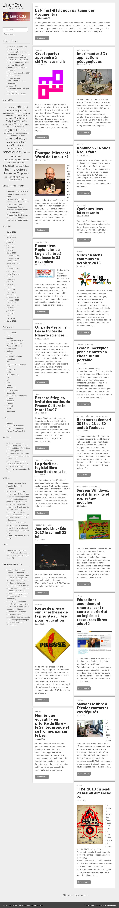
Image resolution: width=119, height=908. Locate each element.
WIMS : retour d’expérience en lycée (18, 194)
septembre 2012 (13, 305)
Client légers (12, 348)
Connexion (11, 423)
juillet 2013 (11, 279)
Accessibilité (12, 333)
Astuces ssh (11, 86)
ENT (8, 367)
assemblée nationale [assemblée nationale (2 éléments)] (11, 113)
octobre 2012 (12, 303)
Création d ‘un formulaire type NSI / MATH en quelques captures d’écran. (18, 49)
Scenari (10, 406)
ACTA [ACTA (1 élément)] (7, 107)
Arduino (10, 338)
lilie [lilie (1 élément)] (24, 127)
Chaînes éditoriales (14, 346)
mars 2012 (11, 318)
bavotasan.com (109, 905)
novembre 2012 (13, 300)
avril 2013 (11, 287)
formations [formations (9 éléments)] (20, 121)
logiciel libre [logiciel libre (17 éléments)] (13, 130)
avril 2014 (11, 266)
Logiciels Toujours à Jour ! (17, 60)
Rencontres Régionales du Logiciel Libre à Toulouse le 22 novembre (48, 253)
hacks (9, 372)
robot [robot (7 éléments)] (21, 148)
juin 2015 (10, 248)
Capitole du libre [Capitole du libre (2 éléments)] (12, 115)
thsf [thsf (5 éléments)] (26, 170)
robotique (10, 401)
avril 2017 (11, 245)
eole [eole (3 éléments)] (25, 118)
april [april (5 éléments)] (11, 107)
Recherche (11, 393)
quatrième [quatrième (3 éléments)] (13, 148)
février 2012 (11, 321)
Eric (8, 199)
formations (11, 369)
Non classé (11, 388)
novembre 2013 (13, 269)
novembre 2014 (13, 258)
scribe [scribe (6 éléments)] (21, 162)
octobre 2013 (12, 271)
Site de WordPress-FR (16, 431)
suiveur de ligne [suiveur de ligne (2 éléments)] (22, 166)
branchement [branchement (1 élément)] (25, 113)
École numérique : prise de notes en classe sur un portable (92, 354)
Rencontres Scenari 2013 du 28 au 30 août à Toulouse (94, 423)
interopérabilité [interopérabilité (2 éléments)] (23, 124)
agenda (9, 335)
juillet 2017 (11, 242)
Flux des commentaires (16, 428)
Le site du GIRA (13, 523)
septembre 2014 (13, 263)
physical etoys (12, 390)
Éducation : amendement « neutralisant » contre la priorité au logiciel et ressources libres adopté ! (92, 611)
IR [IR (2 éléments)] (11, 127)
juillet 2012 (11, 308)
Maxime (10, 207)
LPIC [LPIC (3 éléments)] (25, 130)
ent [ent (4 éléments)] (20, 118)
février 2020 (11, 237)
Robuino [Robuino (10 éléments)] (24, 152)
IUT (8, 380)
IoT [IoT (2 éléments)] (8, 127)
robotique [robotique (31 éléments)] (10, 152)
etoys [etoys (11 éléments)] (9, 121)
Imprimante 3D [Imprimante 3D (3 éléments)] (10, 124)
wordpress (11, 411)
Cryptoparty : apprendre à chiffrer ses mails (50, 57)
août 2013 (11, 277)
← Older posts (66, 895)
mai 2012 (10, 313)
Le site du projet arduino (16, 536)
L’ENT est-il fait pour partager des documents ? (65, 12)
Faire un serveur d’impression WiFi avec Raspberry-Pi (16, 80)
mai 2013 (10, 284)
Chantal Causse (13, 191)
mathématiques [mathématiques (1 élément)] (9, 133)
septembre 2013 (13, 274)
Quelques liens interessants (90, 210)
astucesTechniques (14, 343)
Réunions (10, 398)
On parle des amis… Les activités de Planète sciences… (52, 331)
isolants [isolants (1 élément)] (19, 127)
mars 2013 (11, 290)
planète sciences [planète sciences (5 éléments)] (16, 145)
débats (9, 354)
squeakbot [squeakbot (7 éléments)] (9, 165)
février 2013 (11, 292)
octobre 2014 (12, 261)
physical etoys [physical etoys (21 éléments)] (16, 138)
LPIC (9, 382)
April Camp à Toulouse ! (16, 94)
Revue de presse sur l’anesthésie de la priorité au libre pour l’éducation (51, 614)
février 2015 (11, 253)
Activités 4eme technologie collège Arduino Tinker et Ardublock (18, 201)
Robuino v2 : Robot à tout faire (93, 150)
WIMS (9, 409)
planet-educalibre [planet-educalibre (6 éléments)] (16, 142)
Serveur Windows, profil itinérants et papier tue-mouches (93, 496)
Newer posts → (82, 895)
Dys (8, 362)
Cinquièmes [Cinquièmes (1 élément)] (23, 115)
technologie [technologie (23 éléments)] (14, 169)
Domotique (11, 359)
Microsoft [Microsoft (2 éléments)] (11, 135)
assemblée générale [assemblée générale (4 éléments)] (16, 110)
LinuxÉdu (13, 5)
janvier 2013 (12, 295)
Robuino (10, 403)
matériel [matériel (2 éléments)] (25, 133)
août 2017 (11, 240)
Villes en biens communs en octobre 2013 (89, 259)
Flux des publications (15, 426)
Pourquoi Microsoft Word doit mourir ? (52, 155)
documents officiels (14, 356)
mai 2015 (10, 250)
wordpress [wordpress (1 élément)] (24, 177)
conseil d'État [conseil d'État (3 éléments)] (12, 118)
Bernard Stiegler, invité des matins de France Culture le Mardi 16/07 (52, 403)
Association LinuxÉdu (15, 341)
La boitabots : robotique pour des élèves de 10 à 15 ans (18, 603)
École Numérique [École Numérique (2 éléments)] (16, 180)
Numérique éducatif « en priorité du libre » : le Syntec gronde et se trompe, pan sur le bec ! (52, 725)
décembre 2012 (13, 297)
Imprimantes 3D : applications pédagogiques (92, 57)
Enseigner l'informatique (16, 364)
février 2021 (11, 232)
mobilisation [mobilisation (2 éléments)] (20, 135)
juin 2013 (10, 282)
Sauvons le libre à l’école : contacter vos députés (92, 708)
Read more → (42, 38)
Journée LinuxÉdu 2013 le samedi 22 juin (50, 532)
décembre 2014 (13, 256)
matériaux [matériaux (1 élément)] (18, 133)
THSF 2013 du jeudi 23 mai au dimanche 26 (94, 793)
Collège (10, 351)
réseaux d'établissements (17, 396)
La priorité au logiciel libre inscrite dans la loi (51, 467)
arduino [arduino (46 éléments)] (21, 107)
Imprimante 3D (12, 375)
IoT (8, 377)
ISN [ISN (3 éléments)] (14, 127)
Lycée (9, 385)
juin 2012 (10, 311)
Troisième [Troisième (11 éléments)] (10, 173)
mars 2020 (11, 235)
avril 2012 (11, 316)
